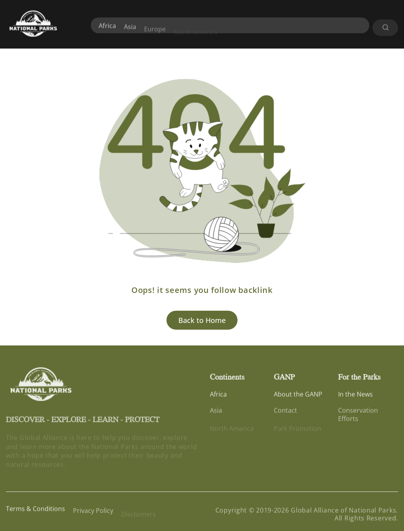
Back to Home (202, 320)
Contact (285, 413)
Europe (155, 33)
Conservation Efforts (358, 417)
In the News (355, 395)
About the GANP (298, 395)
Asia (130, 29)
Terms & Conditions (35, 510)
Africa (107, 28)
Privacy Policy (93, 513)
